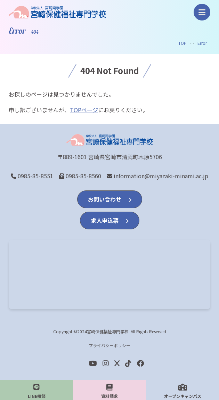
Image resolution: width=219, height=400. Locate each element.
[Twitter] (117, 363)
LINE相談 (37, 391)
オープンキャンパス (182, 391)
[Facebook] (128, 363)
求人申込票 (110, 220)
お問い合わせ (109, 199)
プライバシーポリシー (109, 345)
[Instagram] (106, 363)
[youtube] (93, 363)
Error (202, 43)
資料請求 (109, 391)
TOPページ (84, 110)
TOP (182, 43)
